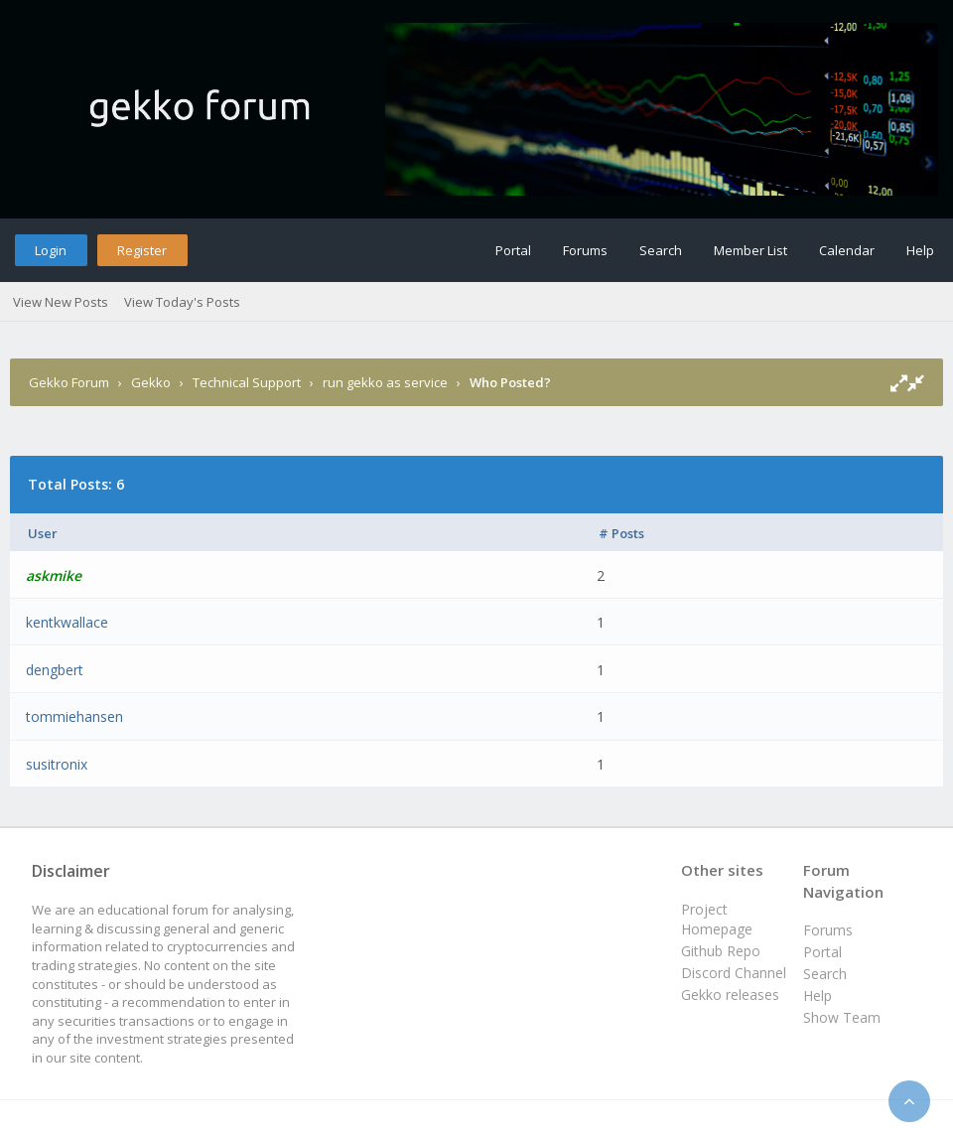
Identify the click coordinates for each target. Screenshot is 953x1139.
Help (920, 250)
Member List (750, 250)
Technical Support (247, 382)
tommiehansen (74, 716)
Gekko (151, 382)
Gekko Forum (69, 382)
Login (51, 250)
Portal (513, 250)
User (43, 533)
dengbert (54, 669)
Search (660, 250)
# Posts (621, 533)
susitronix (56, 764)
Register (142, 250)
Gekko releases (730, 994)
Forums (585, 250)
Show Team (842, 1017)
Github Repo (720, 950)
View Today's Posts (182, 302)
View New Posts (60, 302)
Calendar (847, 250)
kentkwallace (67, 622)
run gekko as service (385, 382)
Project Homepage (716, 919)
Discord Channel (733, 972)
